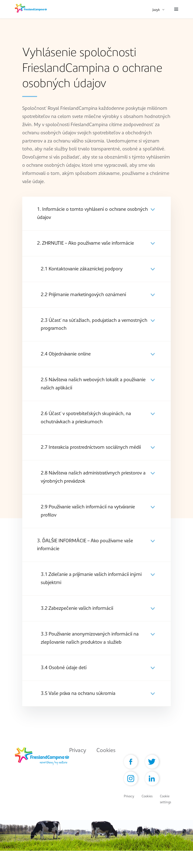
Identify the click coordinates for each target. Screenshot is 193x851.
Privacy (77, 750)
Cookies (105, 750)
